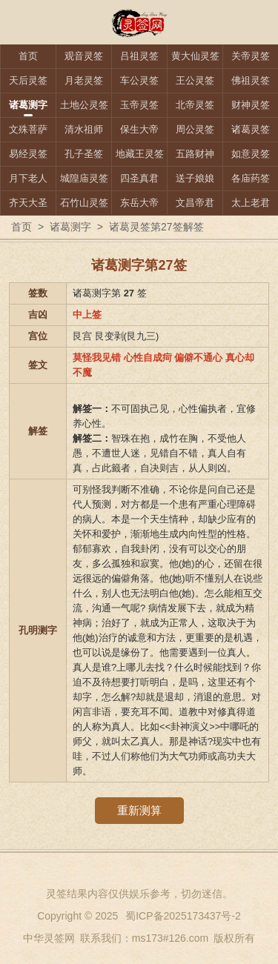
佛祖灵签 (250, 80)
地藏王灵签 (140, 153)
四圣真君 (139, 178)
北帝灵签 (195, 104)
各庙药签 (250, 178)
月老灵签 (83, 80)
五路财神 (195, 153)
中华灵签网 (49, 938)
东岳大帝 (139, 202)
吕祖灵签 (139, 56)
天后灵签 (28, 80)
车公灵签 (139, 80)
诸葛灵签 (250, 129)
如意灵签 (250, 153)
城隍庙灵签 (84, 178)
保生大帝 (139, 129)
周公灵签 (195, 129)
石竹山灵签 (84, 202)
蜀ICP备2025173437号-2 (183, 916)
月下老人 (28, 178)
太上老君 (250, 202)
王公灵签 (195, 80)
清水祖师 (83, 129)
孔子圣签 (83, 153)
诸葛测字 (28, 104)
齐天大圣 (28, 202)
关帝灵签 (250, 56)
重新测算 (139, 810)
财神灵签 (250, 104)
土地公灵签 (84, 104)
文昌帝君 (195, 202)
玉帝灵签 (139, 104)
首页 (28, 56)
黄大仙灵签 (195, 56)
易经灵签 (28, 153)
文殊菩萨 (28, 129)
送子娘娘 (195, 178)
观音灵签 (83, 56)
